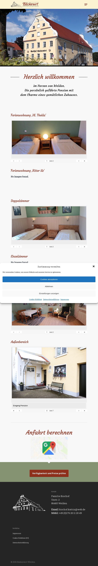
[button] (93, 266)
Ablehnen (49, 286)
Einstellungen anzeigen (49, 293)
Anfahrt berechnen (49, 432)
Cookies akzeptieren (49, 279)
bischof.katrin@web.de (72, 509)
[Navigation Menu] (85, 4)
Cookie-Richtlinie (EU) (21, 538)
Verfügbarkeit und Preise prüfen (49, 473)
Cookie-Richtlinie (35, 299)
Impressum (64, 299)
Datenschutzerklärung (51, 299)
